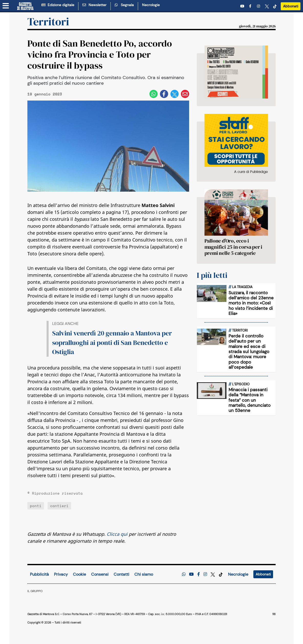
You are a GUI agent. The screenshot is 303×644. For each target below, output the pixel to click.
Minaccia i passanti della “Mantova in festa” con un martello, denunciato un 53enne (249, 400)
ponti (35, 505)
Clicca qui (117, 534)
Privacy (61, 574)
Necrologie (151, 5)
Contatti (121, 574)
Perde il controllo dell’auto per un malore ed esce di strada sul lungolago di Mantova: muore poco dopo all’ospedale (249, 351)
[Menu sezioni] (6, 6)
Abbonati (290, 6)
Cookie (79, 574)
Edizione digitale (57, 5)
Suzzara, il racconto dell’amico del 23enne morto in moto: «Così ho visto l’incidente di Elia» (251, 303)
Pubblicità (39, 574)
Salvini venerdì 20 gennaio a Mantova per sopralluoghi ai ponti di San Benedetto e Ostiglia (112, 342)
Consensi (100, 574)
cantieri (59, 505)
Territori (48, 21)
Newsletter (94, 5)
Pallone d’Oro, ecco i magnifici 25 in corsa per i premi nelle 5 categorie (233, 247)
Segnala (124, 5)
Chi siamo (143, 574)
